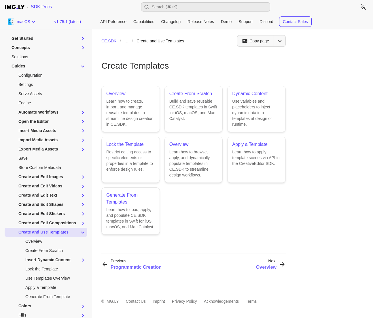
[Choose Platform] (21, 21)
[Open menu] (280, 41)
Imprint (159, 301)
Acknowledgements (221, 301)
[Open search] (205, 7)
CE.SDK (108, 41)
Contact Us (136, 301)
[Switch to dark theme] (363, 7)
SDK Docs (41, 6)
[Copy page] (255, 41)
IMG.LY (112, 301)
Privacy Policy (184, 301)
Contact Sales (295, 21)
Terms (251, 301)
